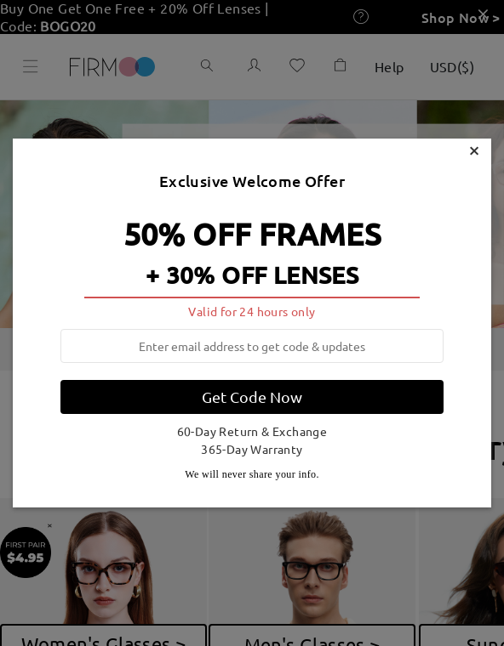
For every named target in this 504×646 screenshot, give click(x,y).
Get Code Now (252, 396)
